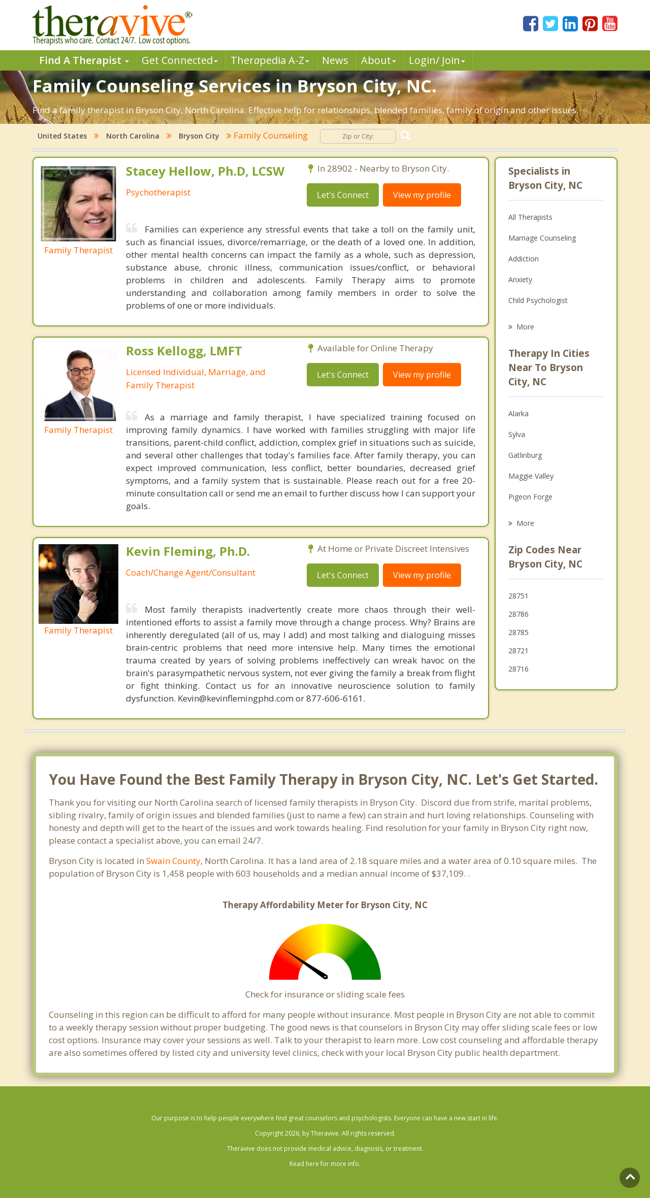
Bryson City (199, 136)
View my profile (422, 195)
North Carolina (132, 136)
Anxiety (520, 279)
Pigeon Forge (530, 497)
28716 (518, 669)
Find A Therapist (84, 60)
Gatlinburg (525, 455)
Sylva (516, 434)
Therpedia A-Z (270, 60)
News (335, 60)
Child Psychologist (538, 300)
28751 (518, 596)
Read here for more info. (325, 1163)
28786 (518, 614)
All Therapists (530, 217)
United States (62, 136)
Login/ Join (437, 60)
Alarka (518, 413)
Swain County (173, 861)
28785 (518, 632)
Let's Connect (343, 195)
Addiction (523, 258)
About (378, 60)
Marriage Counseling (542, 238)
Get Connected (180, 60)
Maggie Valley (531, 476)
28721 (518, 650)
